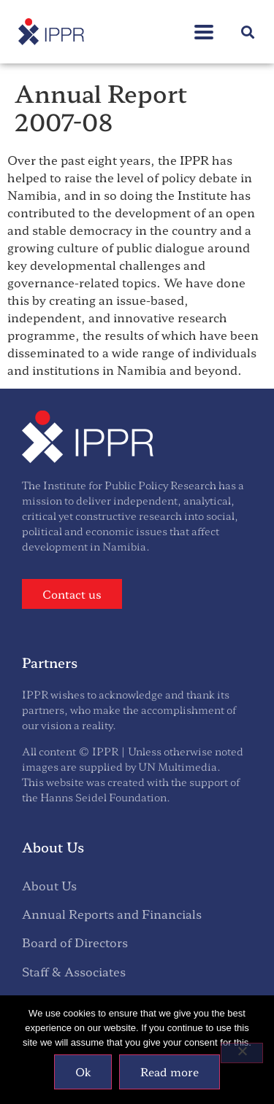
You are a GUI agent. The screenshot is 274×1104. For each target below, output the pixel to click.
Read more (169, 1071)
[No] (242, 1053)
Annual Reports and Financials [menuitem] (112, 913)
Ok (83, 1071)
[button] (247, 32)
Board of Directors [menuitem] (75, 942)
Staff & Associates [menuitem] (74, 971)
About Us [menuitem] (49, 885)
